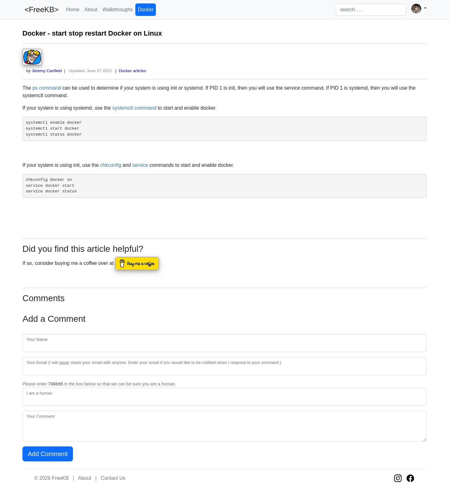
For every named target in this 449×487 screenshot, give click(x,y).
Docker (146, 9)
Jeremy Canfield (47, 70)
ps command (46, 88)
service (140, 165)
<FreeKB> (40, 9)
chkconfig (110, 165)
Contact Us (113, 478)
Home (73, 9)
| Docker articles (129, 70)
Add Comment (48, 453)
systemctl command (134, 108)
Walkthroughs (118, 9)
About (91, 9)
